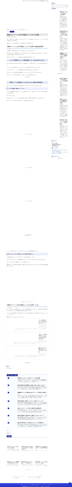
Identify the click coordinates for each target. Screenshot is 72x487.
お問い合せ (49, 481)
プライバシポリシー (27, 481)
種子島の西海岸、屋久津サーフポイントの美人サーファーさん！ (31, 394)
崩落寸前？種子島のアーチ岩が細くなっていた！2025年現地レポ (31, 418)
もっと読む (28, 466)
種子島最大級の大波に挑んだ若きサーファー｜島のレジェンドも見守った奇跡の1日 (27, 444)
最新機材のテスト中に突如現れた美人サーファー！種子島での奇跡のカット (41, 444)
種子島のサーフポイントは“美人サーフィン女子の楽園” (30, 369)
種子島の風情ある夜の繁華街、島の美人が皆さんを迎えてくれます (32, 377)
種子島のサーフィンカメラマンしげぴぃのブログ (36, 483)
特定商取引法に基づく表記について (36, 481)
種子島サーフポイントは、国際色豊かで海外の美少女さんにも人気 (63, 85)
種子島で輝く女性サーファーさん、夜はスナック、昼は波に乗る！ (63, 102)
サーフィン (9, 427)
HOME (22, 481)
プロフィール (45, 481)
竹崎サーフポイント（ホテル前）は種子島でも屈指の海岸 (30, 402)
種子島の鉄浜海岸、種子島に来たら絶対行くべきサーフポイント (31, 410)
